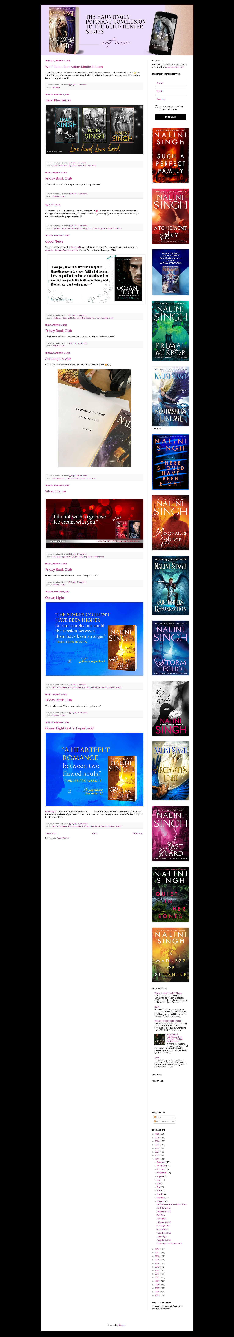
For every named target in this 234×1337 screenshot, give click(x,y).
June (159, 1184)
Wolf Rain (56, 87)
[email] (170, 91)
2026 (157, 1134)
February (161, 1198)
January (160, 1201)
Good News (54, 241)
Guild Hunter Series (88, 478)
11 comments (82, 476)
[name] (170, 83)
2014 (157, 1263)
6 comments (83, 226)
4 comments (83, 343)
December (161, 1162)
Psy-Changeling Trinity (84, 228)
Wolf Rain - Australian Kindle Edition (74, 66)
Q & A (156, 1007)
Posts (157, 1117)
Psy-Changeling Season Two (63, 228)
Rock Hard (92, 166)
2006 (157, 1292)
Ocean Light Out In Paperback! (69, 728)
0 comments (82, 85)
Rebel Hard (82, 166)
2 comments (82, 554)
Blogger (122, 1325)
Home (94, 833)
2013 (157, 1267)
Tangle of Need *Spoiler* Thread (168, 993)
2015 (157, 1260)
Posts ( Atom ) (63, 838)
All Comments (161, 1122)
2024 (157, 1141)
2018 (157, 1249)
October (160, 1169)
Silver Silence (55, 491)
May (159, 1187)
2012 (157, 1270)
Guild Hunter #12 (73, 478)
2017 (157, 1253)
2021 (157, 1152)
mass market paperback (61, 687)
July (158, 1180)
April (159, 1191)
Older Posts (137, 833)
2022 (157, 1148)
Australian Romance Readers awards (61, 250)
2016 (157, 1256)
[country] (170, 99)
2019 (157, 1159)
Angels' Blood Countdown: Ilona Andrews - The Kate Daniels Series (175, 1038)
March (160, 1194)
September (162, 1173)
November (161, 1166)
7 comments (82, 582)
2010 (157, 1278)
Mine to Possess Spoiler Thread (167, 1021)
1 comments (82, 685)
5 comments (83, 194)
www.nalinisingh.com (175, 67)
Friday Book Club (58, 178)
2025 (157, 1138)
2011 (157, 1274)
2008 (157, 1285)
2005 (157, 1295)
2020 (157, 1155)
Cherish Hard (57, 166)
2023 (157, 1145)
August (160, 1176)
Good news (57, 318)
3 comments (82, 163)
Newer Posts (51, 833)
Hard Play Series (58, 100)
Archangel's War (58, 358)
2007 (157, 1288)
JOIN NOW (170, 117)
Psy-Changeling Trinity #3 (104, 228)
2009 (157, 1281)
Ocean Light (76, 247)
